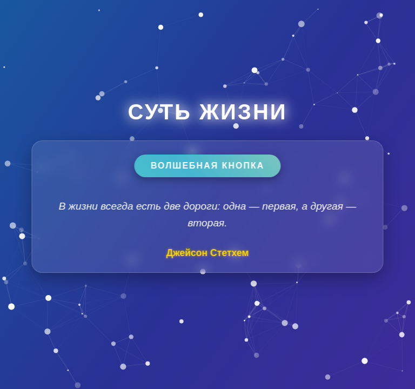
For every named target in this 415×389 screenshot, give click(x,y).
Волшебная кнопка (207, 165)
